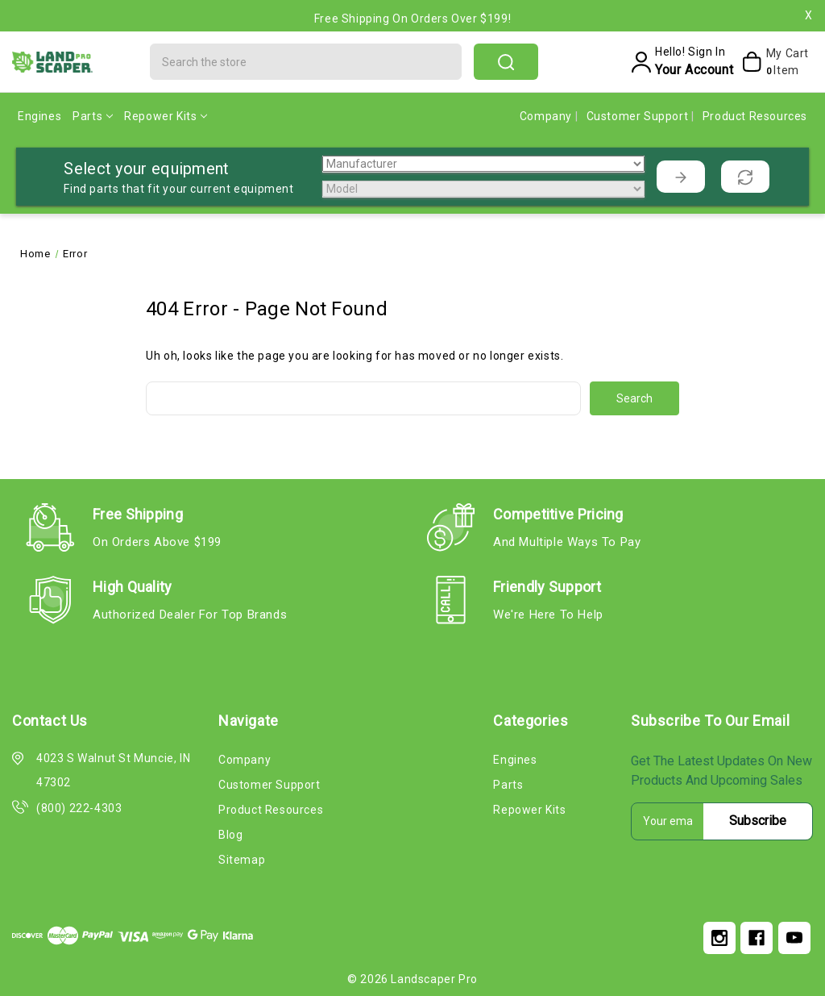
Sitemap (241, 859)
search (506, 62)
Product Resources (755, 116)
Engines (39, 116)
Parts (93, 116)
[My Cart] (774, 62)
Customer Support (639, 116)
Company (547, 116)
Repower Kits (165, 116)
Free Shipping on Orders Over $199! (412, 18)
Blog (230, 834)
